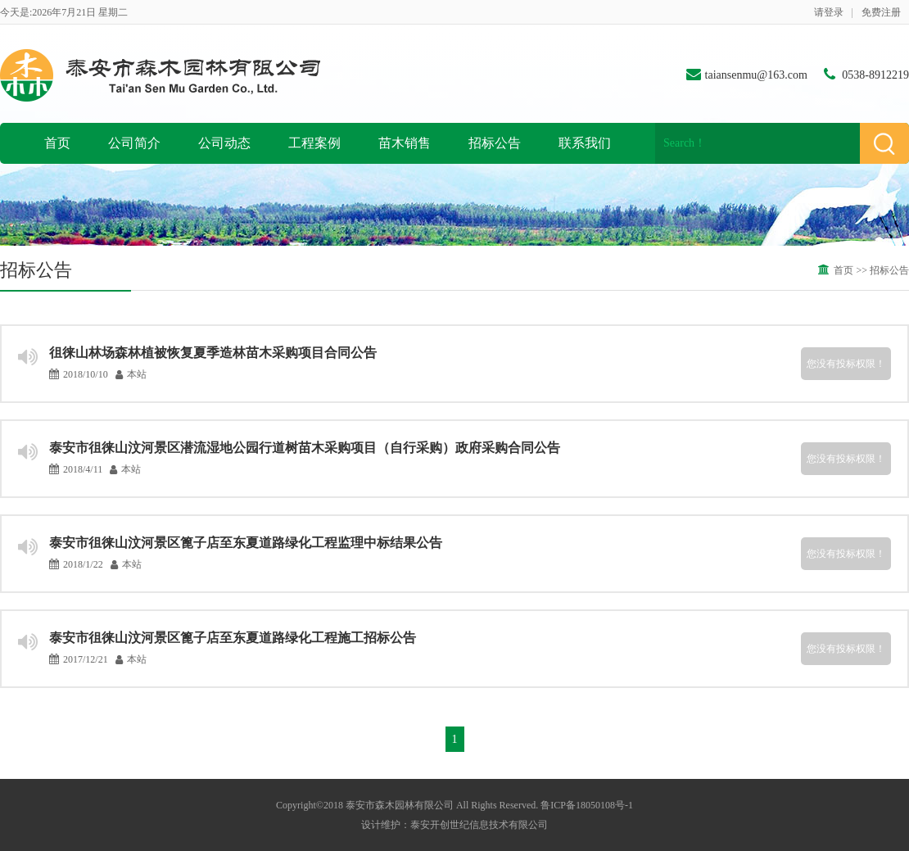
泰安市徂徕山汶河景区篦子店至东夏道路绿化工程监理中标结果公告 (245, 543)
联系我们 (585, 143)
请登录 (828, 12)
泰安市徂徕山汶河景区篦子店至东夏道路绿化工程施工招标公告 (232, 638)
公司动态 (224, 143)
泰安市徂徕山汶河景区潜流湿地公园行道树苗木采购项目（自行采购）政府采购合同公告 (304, 448)
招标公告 (494, 143)
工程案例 (314, 143)
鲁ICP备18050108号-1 (586, 805)
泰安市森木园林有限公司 (400, 805)
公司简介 (134, 143)
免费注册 (881, 12)
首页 (57, 143)
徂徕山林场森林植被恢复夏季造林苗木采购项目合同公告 (213, 353)
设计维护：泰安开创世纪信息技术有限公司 (454, 825)
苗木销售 (404, 143)
